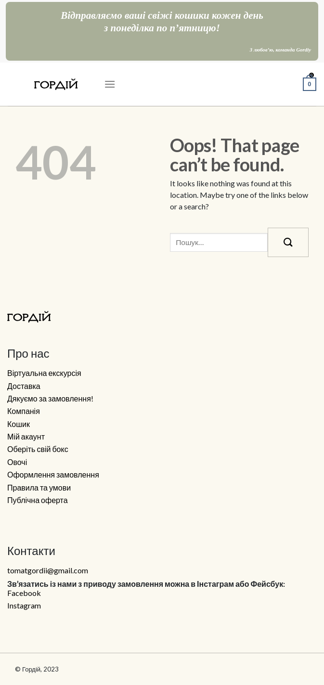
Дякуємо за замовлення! (50, 398)
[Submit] (288, 242)
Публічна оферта (37, 500)
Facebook (24, 593)
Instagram (24, 605)
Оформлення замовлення (53, 474)
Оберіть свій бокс (37, 449)
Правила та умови (39, 487)
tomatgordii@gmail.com (47, 570)
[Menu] (110, 84)
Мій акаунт (26, 436)
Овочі (17, 462)
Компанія (23, 411)
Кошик (18, 424)
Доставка (23, 386)
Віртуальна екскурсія (44, 373)
